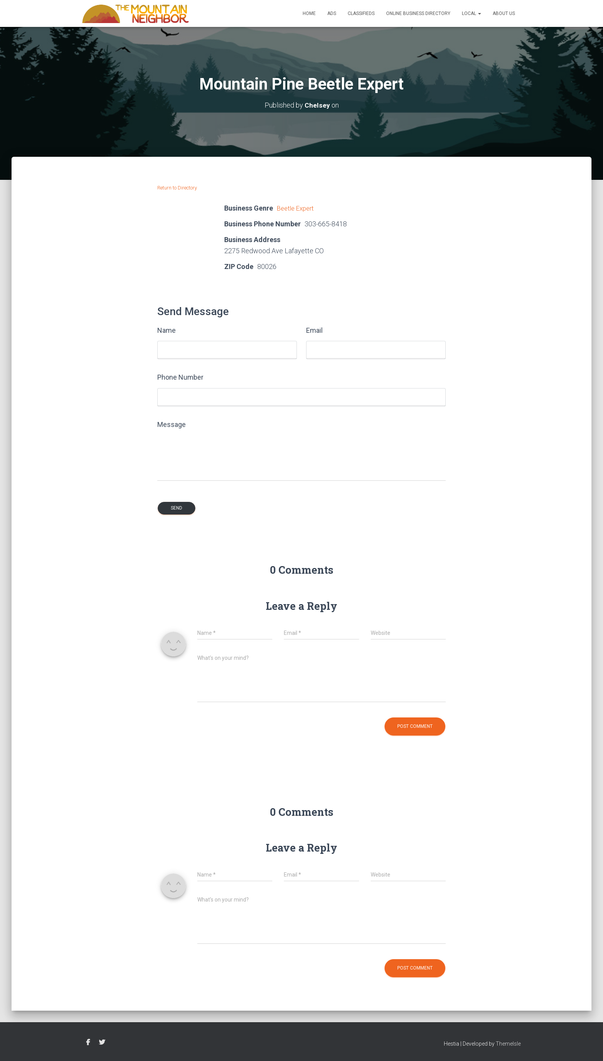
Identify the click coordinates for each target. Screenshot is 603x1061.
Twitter (102, 1042)
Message (171, 424)
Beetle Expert (297, 208)
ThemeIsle (508, 1044)
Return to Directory (177, 188)
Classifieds (361, 13)
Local (471, 13)
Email (314, 330)
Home (309, 13)
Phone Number (180, 377)
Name (166, 330)
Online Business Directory (418, 13)
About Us (504, 13)
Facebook (88, 1042)
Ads (331, 13)
